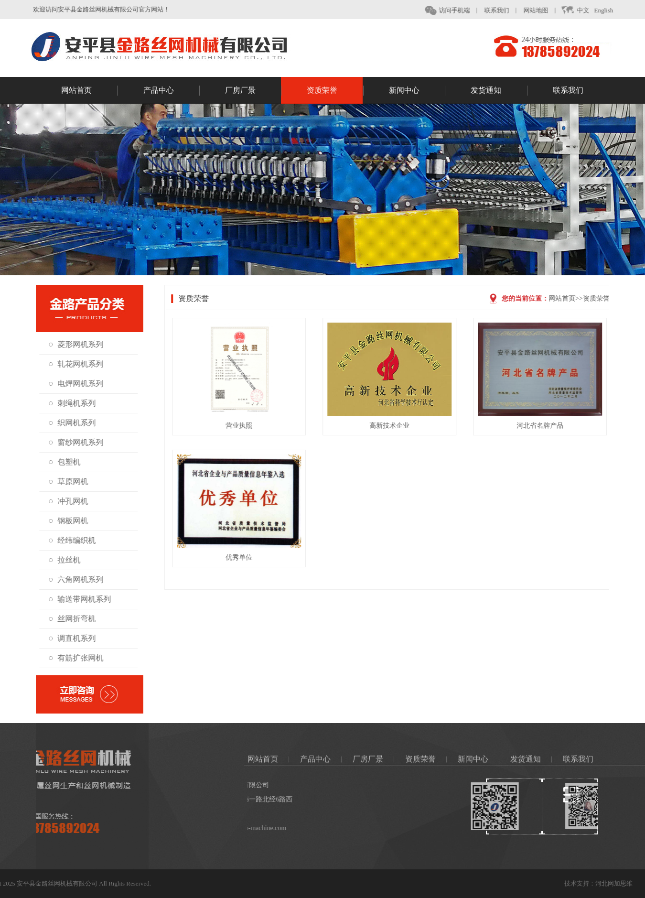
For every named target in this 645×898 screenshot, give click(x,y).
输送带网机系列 (81, 599)
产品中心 (171, 92)
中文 (581, 10)
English (610, 10)
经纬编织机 (73, 540)
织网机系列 (73, 423)
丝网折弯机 (73, 619)
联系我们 (503, 10)
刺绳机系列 (73, 403)
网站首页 (89, 92)
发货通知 (499, 92)
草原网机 (69, 481)
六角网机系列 (77, 579)
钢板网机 (69, 521)
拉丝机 (65, 560)
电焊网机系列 (77, 383)
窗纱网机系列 (77, 442)
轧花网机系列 (77, 364)
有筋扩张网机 (77, 658)
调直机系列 (73, 638)
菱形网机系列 (77, 344)
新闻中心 (417, 92)
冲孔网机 (69, 501)
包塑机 (65, 462)
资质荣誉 (335, 92)
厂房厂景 (253, 92)
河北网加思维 (626, 883)
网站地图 (542, 10)
